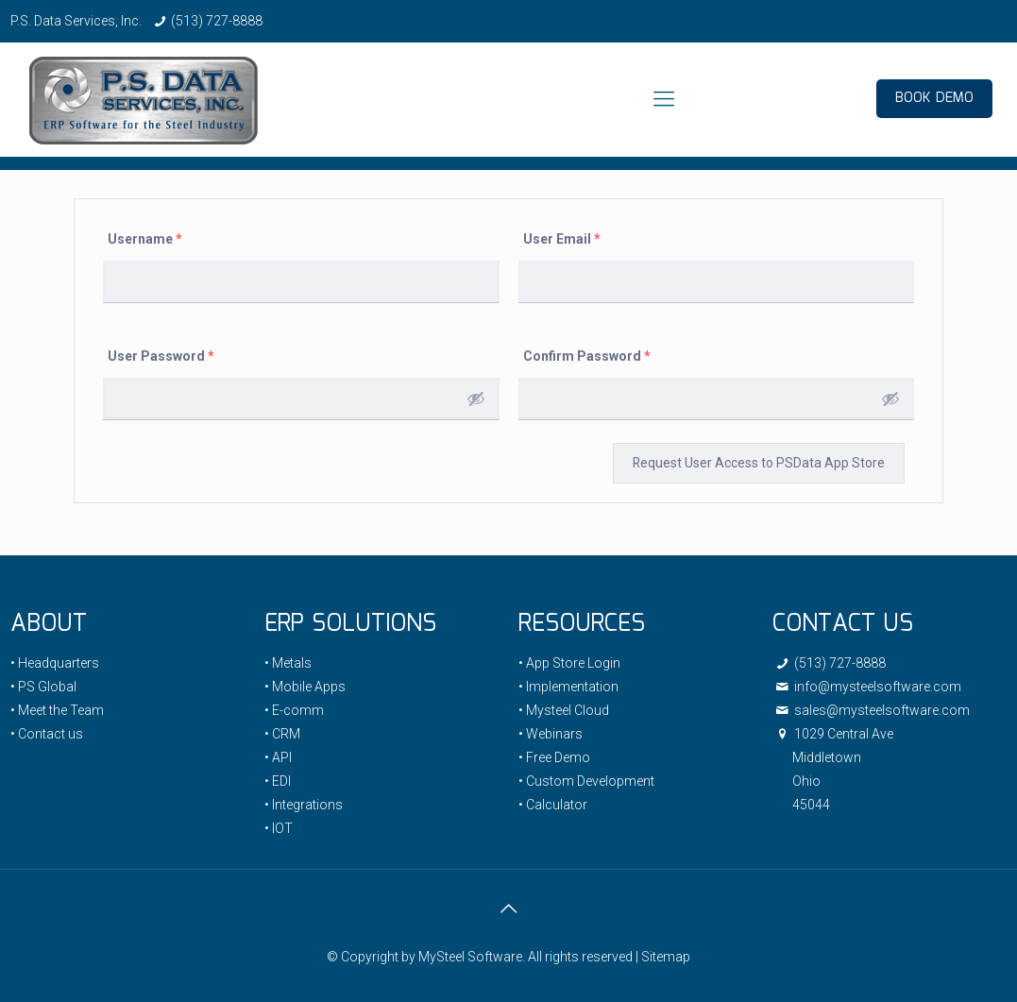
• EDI (277, 781)
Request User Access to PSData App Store (758, 462)
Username (145, 238)
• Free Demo (554, 757)
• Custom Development (586, 781)
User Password (161, 356)
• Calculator (552, 804)
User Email (562, 238)
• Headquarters (54, 663)
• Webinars (550, 733)
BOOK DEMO (934, 98)
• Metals (288, 663)
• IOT (278, 828)
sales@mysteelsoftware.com (871, 710)
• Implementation (568, 686)
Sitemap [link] (665, 956)
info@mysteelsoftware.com (866, 686)
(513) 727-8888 (217, 20)
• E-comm (294, 710)
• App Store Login (569, 663)
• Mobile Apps (305, 686)
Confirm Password (587, 356)
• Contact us (46, 733)
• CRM (282, 733)
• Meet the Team (57, 710)
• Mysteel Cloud (563, 710)
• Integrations (303, 804)
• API (278, 757)
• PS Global (43, 686)
